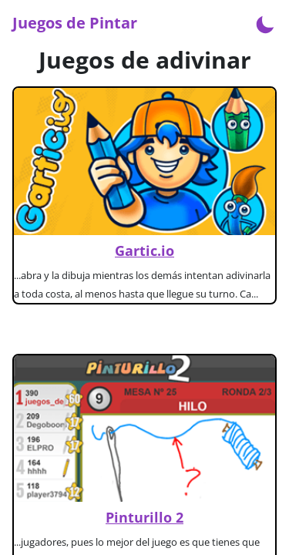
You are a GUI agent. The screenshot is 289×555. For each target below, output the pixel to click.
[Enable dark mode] (265, 23)
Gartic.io (144, 250)
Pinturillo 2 (144, 517)
